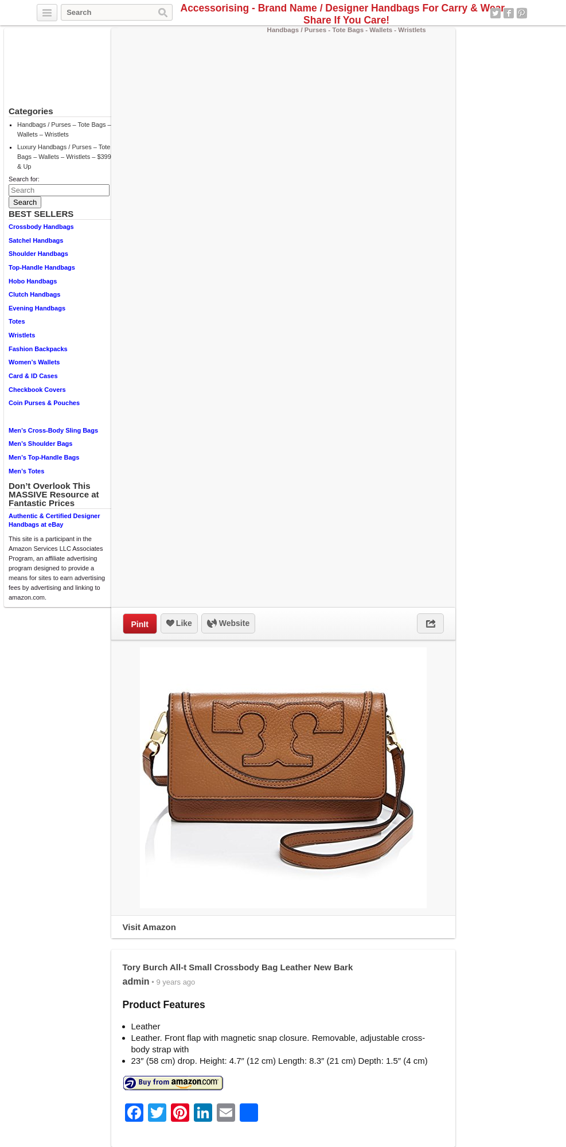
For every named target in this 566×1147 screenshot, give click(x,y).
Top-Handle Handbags (42, 267)
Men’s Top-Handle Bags (44, 457)
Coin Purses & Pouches (44, 402)
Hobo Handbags (33, 281)
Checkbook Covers (37, 389)
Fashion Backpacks (38, 348)
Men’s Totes (26, 471)
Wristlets (22, 335)
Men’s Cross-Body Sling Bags (53, 430)
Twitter (495, 13)
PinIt (140, 624)
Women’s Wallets (34, 362)
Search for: (24, 179)
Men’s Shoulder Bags (40, 443)
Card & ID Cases (33, 375)
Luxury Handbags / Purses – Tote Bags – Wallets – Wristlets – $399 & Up (64, 156)
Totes (17, 321)
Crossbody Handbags (41, 226)
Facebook (508, 13)
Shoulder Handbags (38, 253)
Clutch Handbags (34, 294)
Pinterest (522, 13)
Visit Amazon (149, 927)
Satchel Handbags (36, 240)
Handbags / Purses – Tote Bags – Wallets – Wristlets (64, 129)
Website (228, 624)
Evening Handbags (37, 308)
